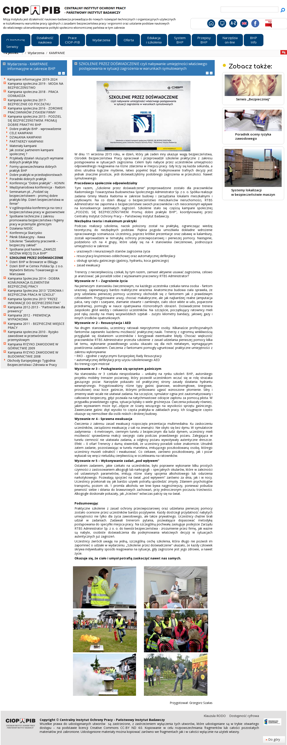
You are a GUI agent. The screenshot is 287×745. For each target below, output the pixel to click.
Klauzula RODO (215, 716)
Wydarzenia (36, 53)
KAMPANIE (57, 53)
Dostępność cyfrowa (244, 716)
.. (23, 53)
